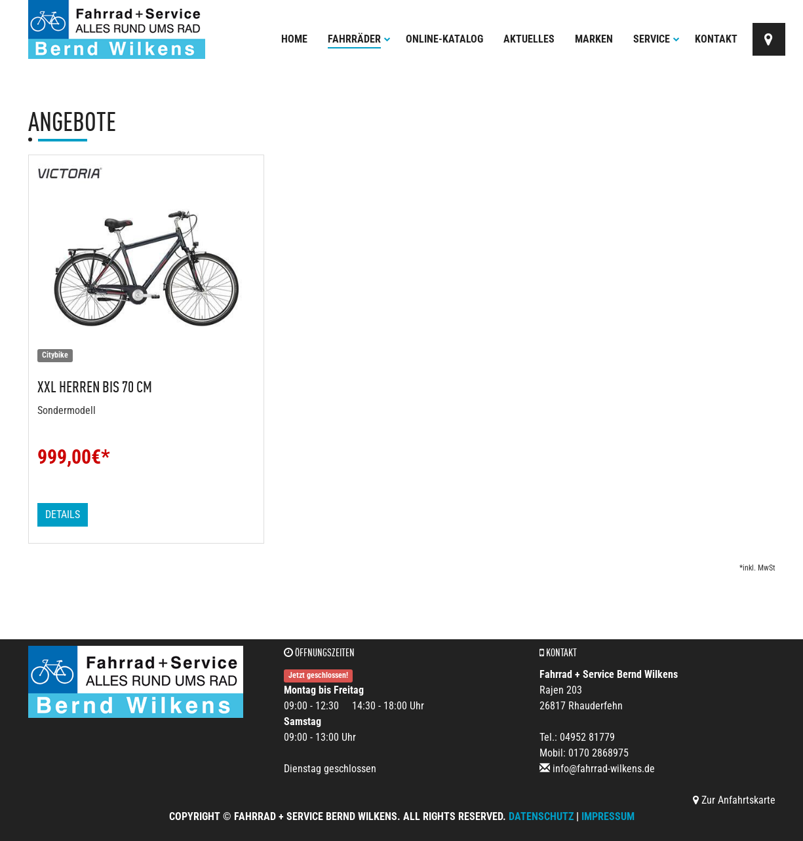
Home (294, 39)
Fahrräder (359, 39)
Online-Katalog (444, 39)
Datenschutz (541, 816)
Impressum (608, 816)
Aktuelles (529, 39)
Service (656, 39)
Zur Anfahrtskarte (734, 800)
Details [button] (62, 514)
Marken (594, 39)
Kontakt (716, 39)
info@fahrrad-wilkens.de (604, 768)
